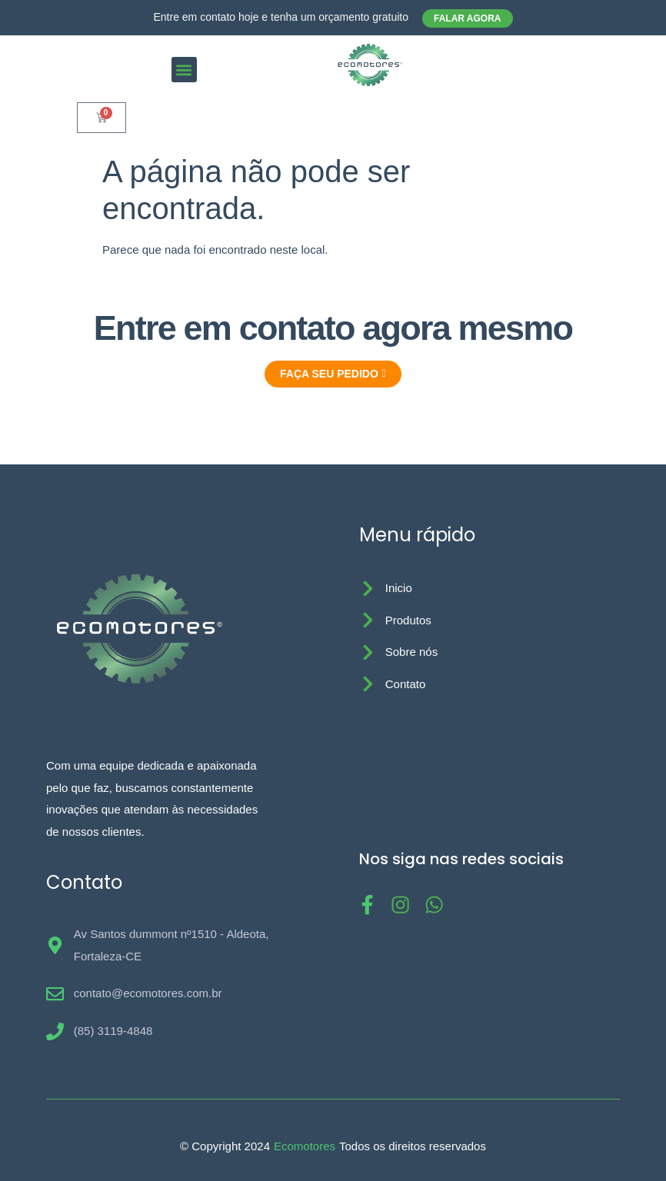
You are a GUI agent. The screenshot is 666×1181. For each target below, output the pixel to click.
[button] (184, 69)
